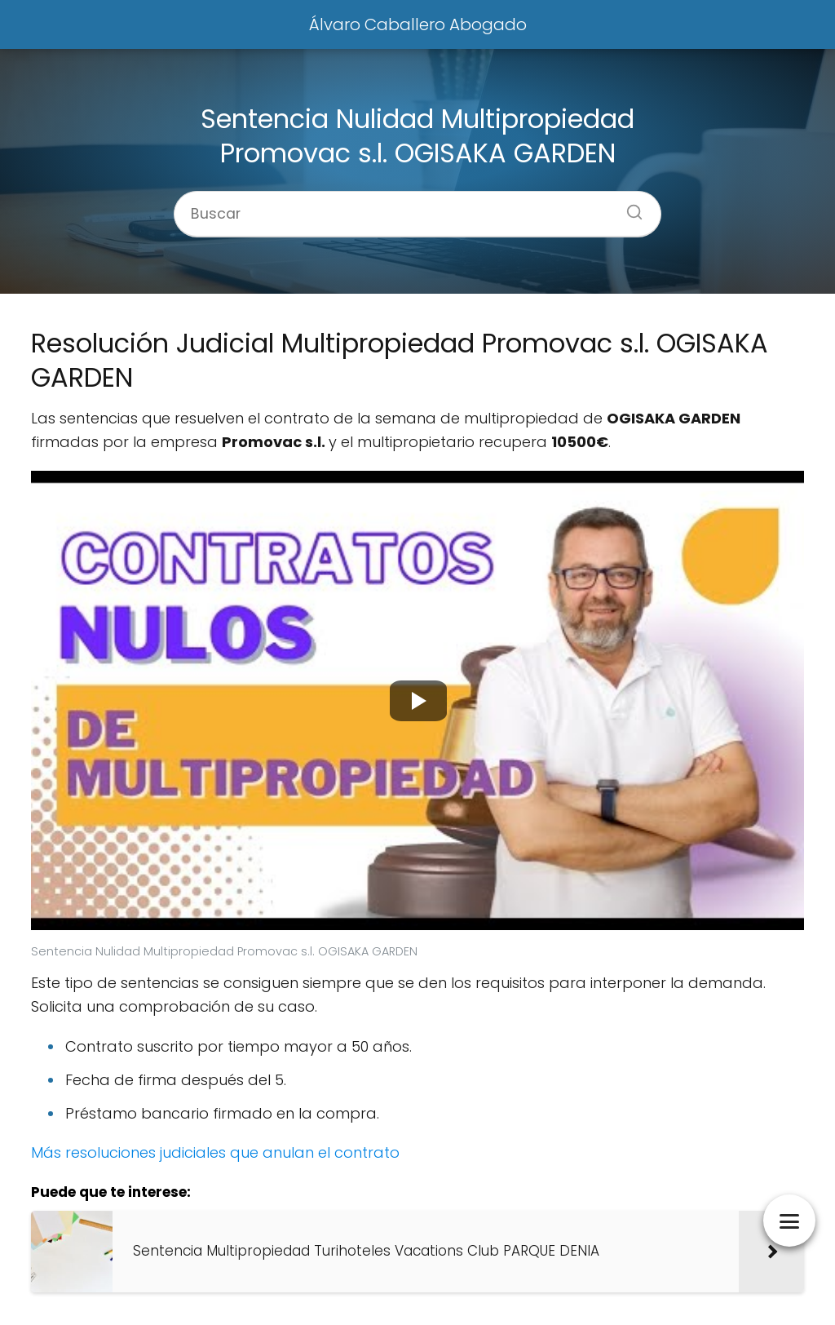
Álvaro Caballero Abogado (418, 24)
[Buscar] (628, 207)
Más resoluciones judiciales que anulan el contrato (215, 1152)
